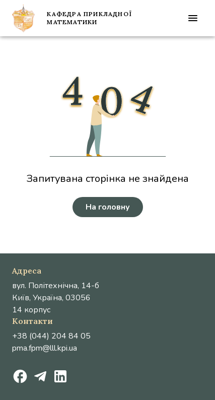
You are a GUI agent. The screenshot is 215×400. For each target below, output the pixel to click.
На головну (108, 207)
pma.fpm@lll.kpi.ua (44, 348)
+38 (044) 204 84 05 (51, 336)
